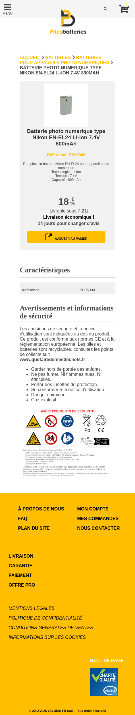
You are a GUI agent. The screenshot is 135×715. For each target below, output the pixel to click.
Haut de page (107, 660)
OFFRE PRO (22, 585)
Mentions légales (32, 608)
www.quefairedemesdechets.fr (52, 359)
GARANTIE (20, 565)
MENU (8, 9)
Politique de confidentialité (45, 618)
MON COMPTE (93, 508)
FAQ (23, 518)
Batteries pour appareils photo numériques (64, 60)
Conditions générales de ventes (51, 627)
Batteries (57, 57)
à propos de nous (41, 508)
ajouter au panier (66, 236)
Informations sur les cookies (47, 637)
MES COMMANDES (98, 518)
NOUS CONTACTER (98, 528)
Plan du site (34, 528)
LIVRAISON (21, 556)
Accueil (30, 57)
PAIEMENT (20, 575)
